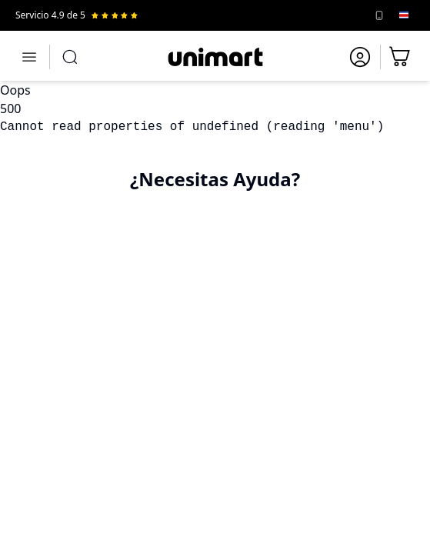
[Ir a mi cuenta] (360, 57)
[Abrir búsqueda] (70, 57)
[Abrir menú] (29, 57)
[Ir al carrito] (401, 57)
